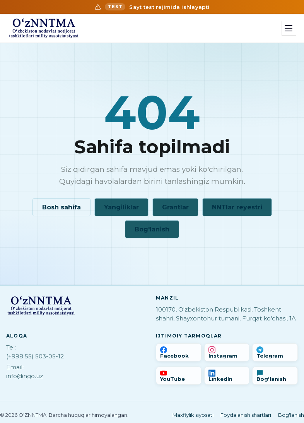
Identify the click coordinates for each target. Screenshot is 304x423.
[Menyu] (289, 28)
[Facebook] (179, 352)
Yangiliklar (121, 207)
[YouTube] (179, 375)
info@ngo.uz (24, 376)
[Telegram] (275, 352)
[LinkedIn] (227, 375)
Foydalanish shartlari (245, 415)
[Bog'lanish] (275, 375)
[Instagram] (227, 352)
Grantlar (175, 207)
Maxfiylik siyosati (192, 415)
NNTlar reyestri (237, 207)
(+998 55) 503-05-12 (35, 356)
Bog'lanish (152, 229)
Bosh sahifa (61, 207)
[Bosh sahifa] (44, 28)
